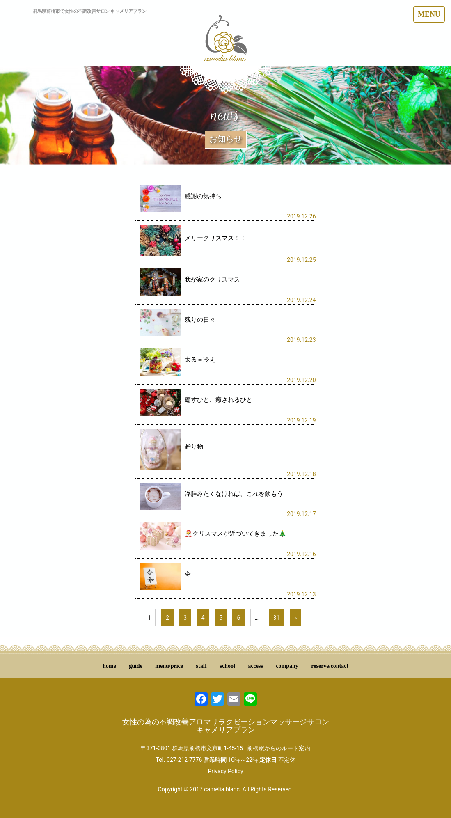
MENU (429, 14)
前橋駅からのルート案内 (278, 748)
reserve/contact (329, 666)
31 (276, 617)
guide (135, 666)
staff (201, 666)
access (255, 666)
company (287, 666)
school (227, 666)
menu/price (169, 666)
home (109, 666)
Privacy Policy (225, 771)
